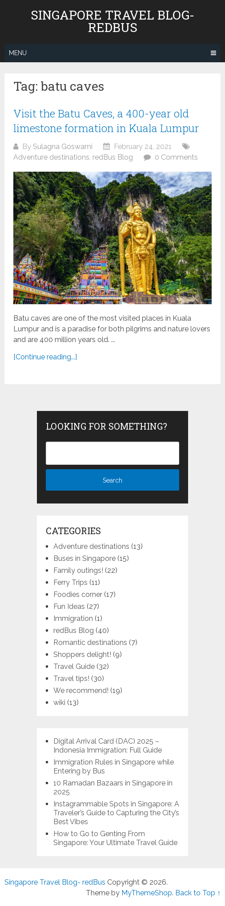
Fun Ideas (69, 606)
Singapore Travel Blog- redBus (112, 21)
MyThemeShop (146, 893)
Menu (18, 52)
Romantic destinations (90, 642)
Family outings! (78, 570)
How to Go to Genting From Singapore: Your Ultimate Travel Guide (115, 838)
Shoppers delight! (82, 654)
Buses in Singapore (84, 558)
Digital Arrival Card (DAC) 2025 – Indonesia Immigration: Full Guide (107, 745)
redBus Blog (112, 157)
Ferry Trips (70, 582)
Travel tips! (71, 678)
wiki (59, 702)
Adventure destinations (51, 157)
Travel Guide (74, 666)
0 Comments (176, 157)
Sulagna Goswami (62, 146)
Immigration (73, 618)
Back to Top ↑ (198, 893)
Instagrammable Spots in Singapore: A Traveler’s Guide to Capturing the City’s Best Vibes (116, 813)
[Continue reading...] (45, 357)
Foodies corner (77, 594)
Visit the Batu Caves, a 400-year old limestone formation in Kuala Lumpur (106, 121)
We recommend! (80, 690)
